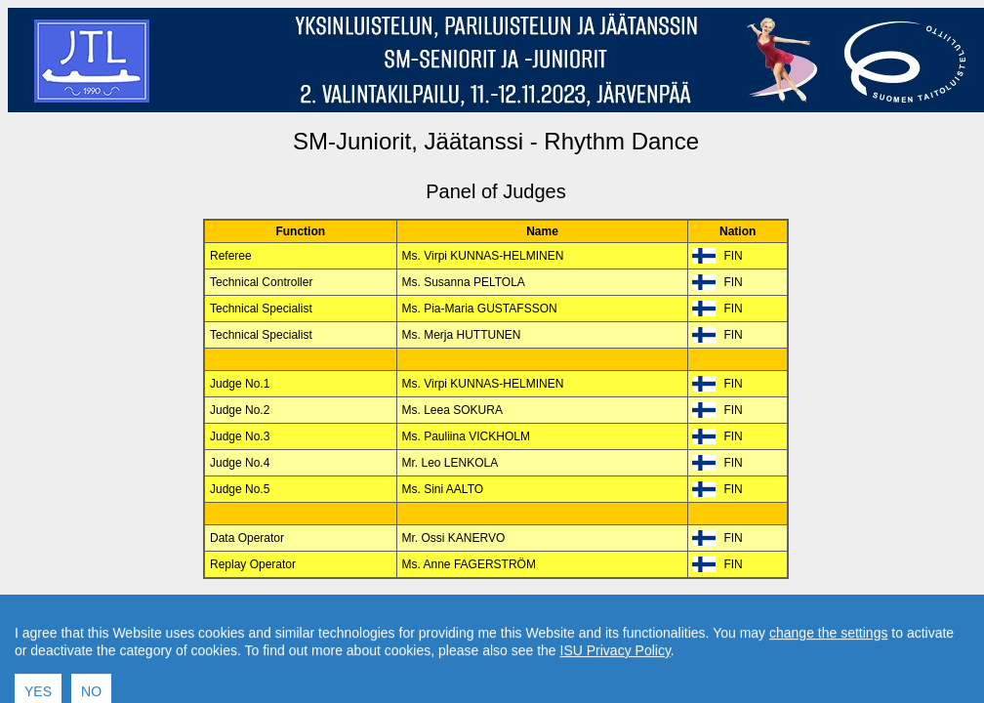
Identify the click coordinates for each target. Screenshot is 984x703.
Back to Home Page (412, 611)
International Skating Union (466, 645)
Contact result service (566, 611)
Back (330, 611)
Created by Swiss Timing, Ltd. (716, 611)
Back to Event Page (249, 611)
